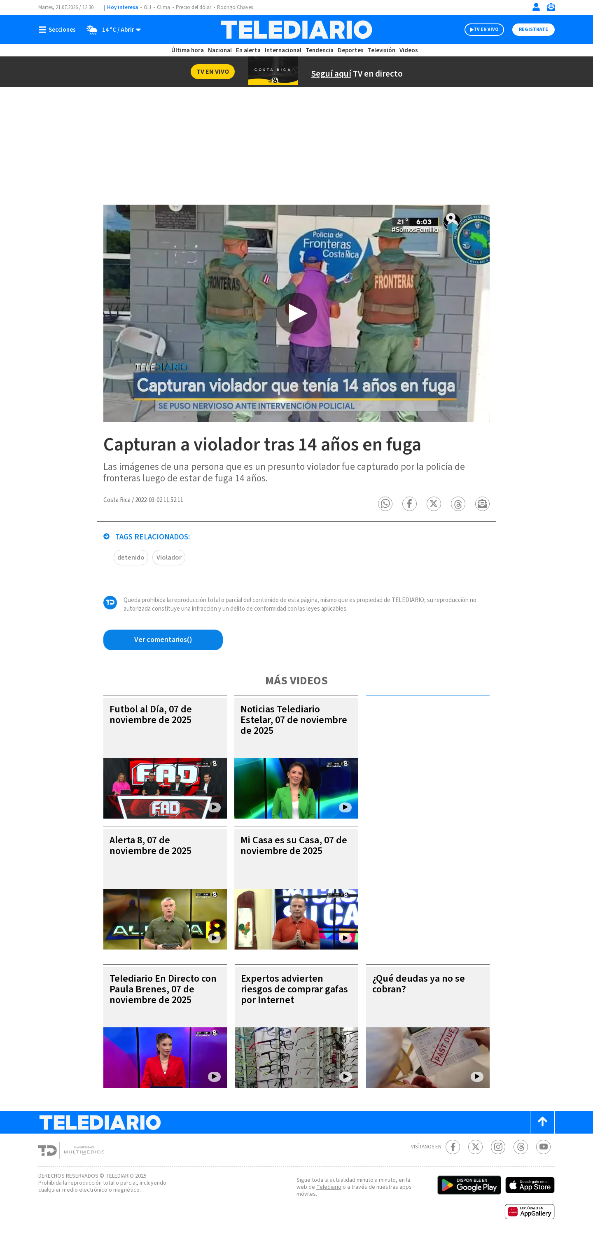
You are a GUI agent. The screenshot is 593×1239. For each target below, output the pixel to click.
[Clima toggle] (110, 29)
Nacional (220, 50)
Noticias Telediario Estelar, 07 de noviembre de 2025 (293, 720)
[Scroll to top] (542, 1122)
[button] (385, 504)
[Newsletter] (550, 8)
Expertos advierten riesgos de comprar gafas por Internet (294, 989)
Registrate (533, 29)
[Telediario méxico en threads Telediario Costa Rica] (521, 1147)
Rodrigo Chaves (235, 7)
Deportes (351, 50)
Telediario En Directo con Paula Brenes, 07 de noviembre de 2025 (163, 989)
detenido (131, 557)
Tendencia (320, 50)
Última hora (187, 50)
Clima (163, 7)
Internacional (283, 50)
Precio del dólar (193, 7)
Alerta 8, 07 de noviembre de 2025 (150, 845)
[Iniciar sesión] (536, 7)
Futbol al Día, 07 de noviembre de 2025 (151, 714)
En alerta (248, 50)
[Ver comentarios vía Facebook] (163, 640)
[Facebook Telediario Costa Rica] (453, 1147)
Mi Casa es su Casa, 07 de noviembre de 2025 (293, 845)
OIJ (147, 7)
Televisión (381, 50)
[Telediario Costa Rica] (296, 29)
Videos (408, 50)
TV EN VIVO (486, 29)
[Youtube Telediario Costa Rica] (543, 1147)
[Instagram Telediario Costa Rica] (498, 1147)
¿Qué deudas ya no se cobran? (418, 983)
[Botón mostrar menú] (58, 30)
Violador (169, 557)
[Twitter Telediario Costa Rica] (475, 1147)
